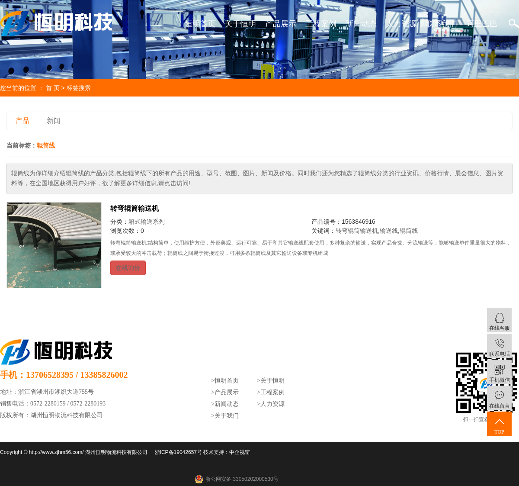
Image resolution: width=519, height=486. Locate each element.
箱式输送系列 (146, 221)
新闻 (54, 120)
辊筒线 (409, 230)
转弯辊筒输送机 (134, 208)
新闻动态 (361, 23)
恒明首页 (200, 23)
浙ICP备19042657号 (178, 452)
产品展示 (280, 23)
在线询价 (128, 267)
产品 (22, 120)
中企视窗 (239, 452)
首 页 (53, 87)
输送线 (389, 230)
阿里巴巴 (481, 23)
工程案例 (320, 23)
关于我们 (227, 415)
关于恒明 (240, 23)
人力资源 (401, 23)
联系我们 (441, 23)
